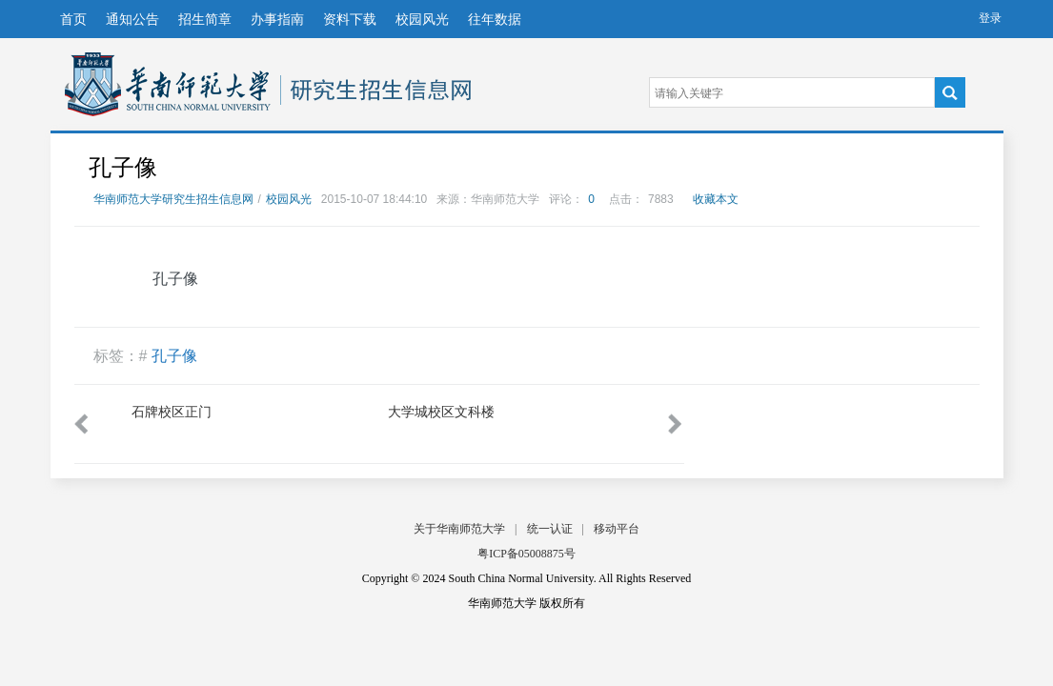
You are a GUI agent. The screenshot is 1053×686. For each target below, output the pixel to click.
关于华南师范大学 (459, 528)
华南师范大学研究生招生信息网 (168, 84)
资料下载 (349, 19)
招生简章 (205, 19)
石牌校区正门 (172, 411)
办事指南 (277, 19)
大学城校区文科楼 (441, 411)
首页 (73, 19)
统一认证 (550, 528)
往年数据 (494, 19)
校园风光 (422, 19)
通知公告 (132, 19)
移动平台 (616, 528)
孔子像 (174, 356)
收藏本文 (716, 199)
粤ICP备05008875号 (526, 553)
